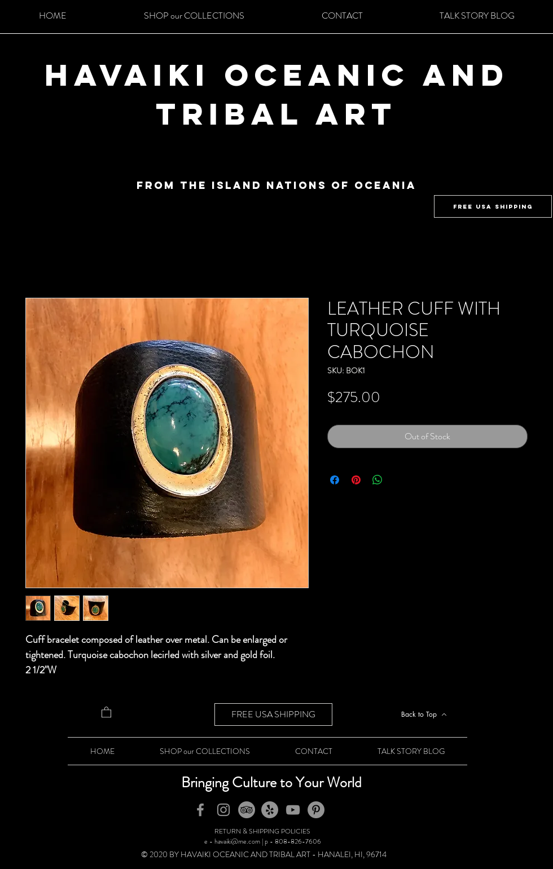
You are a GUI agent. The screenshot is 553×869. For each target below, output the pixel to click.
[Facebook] (200, 809)
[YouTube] (292, 809)
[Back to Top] (424, 714)
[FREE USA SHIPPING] (493, 206)
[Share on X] (399, 480)
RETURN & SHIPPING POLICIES (262, 831)
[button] (106, 711)
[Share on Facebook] (334, 480)
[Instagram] (223, 809)
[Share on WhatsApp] (377, 480)
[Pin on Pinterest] (356, 480)
